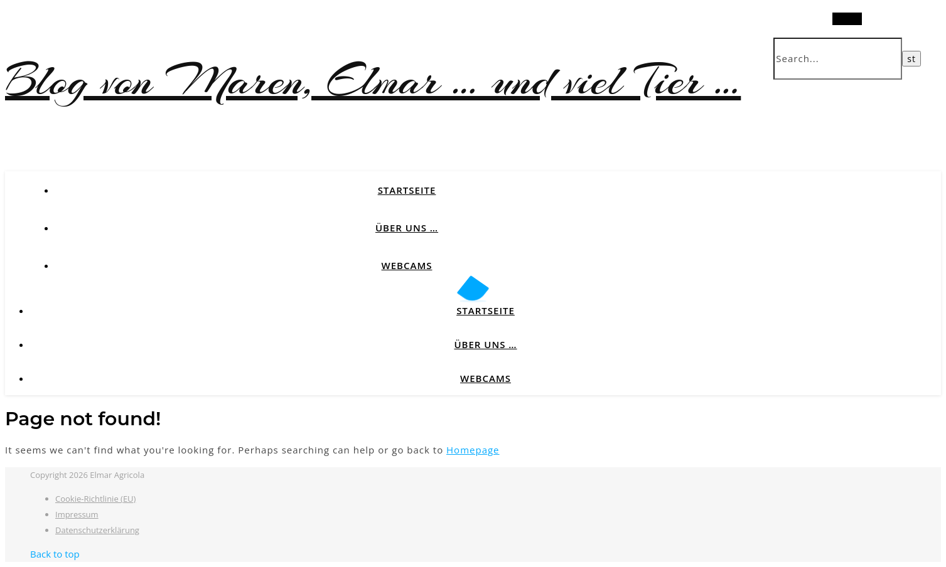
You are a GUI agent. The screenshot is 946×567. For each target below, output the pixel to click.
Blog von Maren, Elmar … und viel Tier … (373, 80)
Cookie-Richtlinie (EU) (95, 498)
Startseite (407, 190)
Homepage (472, 449)
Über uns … (406, 227)
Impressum (77, 514)
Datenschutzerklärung (97, 530)
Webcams (407, 265)
